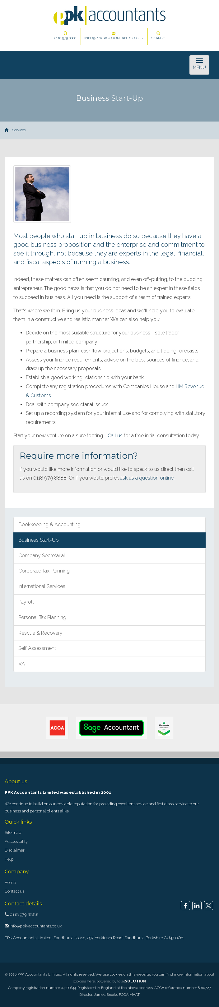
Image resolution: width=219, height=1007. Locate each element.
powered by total (121, 981)
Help (9, 859)
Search (158, 35)
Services (19, 130)
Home (10, 882)
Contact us (14, 891)
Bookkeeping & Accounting (49, 524)
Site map (13, 832)
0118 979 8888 (65, 35)
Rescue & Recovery (40, 633)
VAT (22, 664)
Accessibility (16, 841)
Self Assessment (37, 648)
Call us (115, 436)
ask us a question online (147, 478)
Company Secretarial (41, 556)
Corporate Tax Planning (44, 571)
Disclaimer (15, 850)
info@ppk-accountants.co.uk (113, 35)
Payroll (26, 602)
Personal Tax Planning (42, 617)
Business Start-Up (38, 540)
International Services (41, 586)
